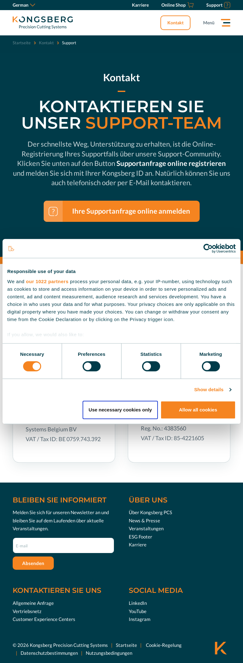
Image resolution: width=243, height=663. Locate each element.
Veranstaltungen (146, 528)
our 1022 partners (47, 281)
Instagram (139, 619)
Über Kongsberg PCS (150, 512)
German (24, 5)
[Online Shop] (177, 5)
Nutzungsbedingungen (109, 653)
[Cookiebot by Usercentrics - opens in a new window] (208, 248)
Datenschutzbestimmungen (49, 653)
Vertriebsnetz (27, 611)
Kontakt (175, 22)
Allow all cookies (198, 409)
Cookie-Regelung (163, 645)
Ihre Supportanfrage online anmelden (131, 211)
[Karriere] (140, 5)
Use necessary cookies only (120, 409)
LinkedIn (138, 603)
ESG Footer (140, 536)
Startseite (22, 42)
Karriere (137, 544)
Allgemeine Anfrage (33, 603)
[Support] (218, 5)
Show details (209, 389)
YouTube (137, 611)
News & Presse (144, 520)
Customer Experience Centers (44, 619)
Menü (209, 22)
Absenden (33, 563)
